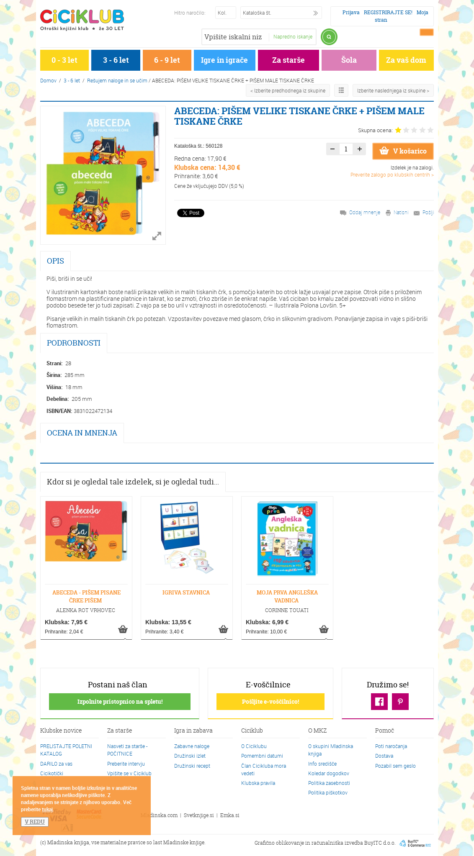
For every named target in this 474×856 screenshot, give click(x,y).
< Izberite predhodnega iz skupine (287, 90)
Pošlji (428, 212)
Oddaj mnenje (364, 212)
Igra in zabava (193, 731)
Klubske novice (61, 731)
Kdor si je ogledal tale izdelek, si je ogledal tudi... (133, 482)
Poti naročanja (391, 746)
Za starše (288, 60)
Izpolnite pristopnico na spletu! (119, 701)
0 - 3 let (64, 60)
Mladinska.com (159, 815)
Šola (349, 60)
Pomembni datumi (262, 755)
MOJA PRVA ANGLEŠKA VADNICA (287, 596)
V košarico (403, 151)
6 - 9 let (167, 60)
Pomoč (384, 731)
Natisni (401, 212)
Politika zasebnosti (329, 782)
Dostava (384, 755)
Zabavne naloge (191, 746)
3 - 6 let (116, 60)
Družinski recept (192, 765)
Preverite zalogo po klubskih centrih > (392, 174)
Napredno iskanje (292, 36)
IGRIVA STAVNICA (186, 592)
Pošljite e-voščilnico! (270, 701)
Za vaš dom (406, 60)
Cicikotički (51, 773)
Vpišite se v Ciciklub (129, 773)
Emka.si (230, 815)
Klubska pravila (258, 782)
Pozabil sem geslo (395, 765)
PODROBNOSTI (73, 343)
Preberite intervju (126, 763)
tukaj (47, 809)
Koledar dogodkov (328, 773)
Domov (48, 80)
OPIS (55, 261)
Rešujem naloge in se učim (117, 80)
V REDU (35, 821)
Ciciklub (252, 731)
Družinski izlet (190, 755)
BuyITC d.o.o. (380, 842)
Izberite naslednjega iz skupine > (393, 90)
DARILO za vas (56, 763)
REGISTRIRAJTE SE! (388, 12)
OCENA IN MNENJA (82, 433)
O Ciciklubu (254, 746)
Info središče (322, 763)
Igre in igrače (224, 60)
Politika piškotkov (328, 792)
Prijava (351, 12)
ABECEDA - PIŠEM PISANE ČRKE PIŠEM (86, 596)
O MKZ (317, 731)
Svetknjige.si (199, 815)
